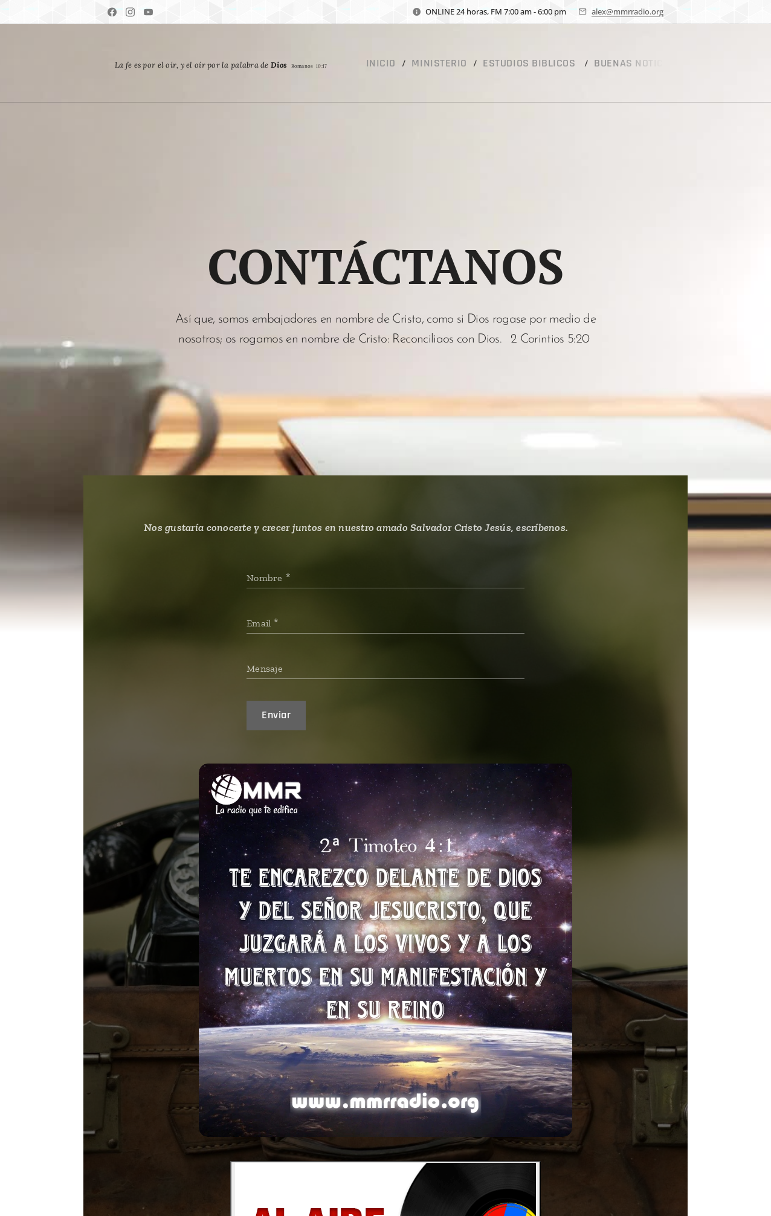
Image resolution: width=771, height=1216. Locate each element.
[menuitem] (382, 63)
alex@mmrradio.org (627, 11)
